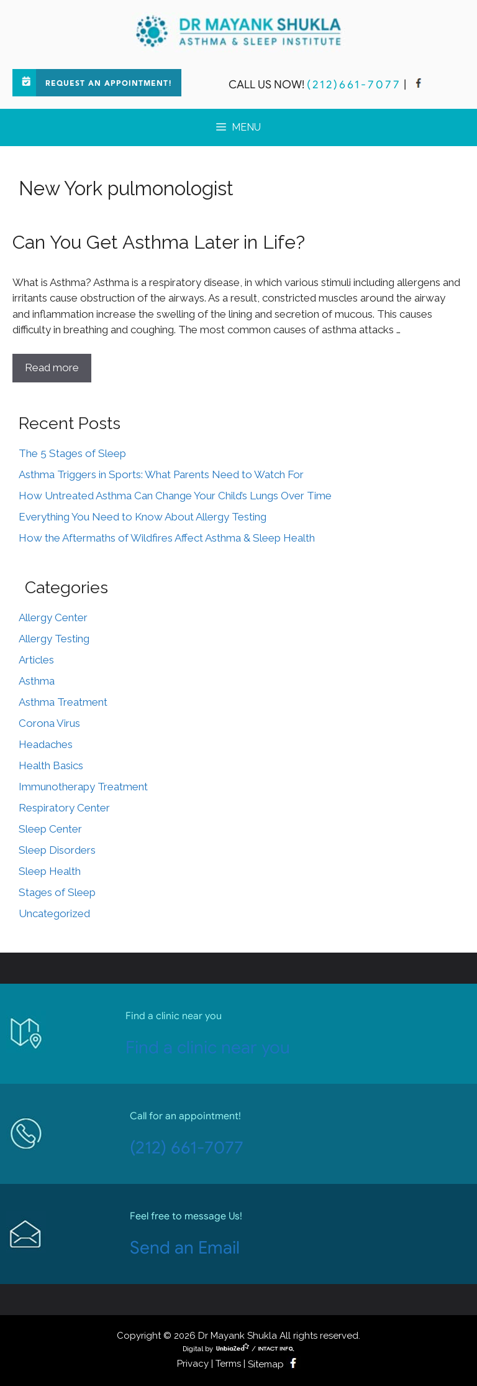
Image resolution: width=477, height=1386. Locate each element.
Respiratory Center (64, 808)
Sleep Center (50, 829)
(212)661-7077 (354, 84)
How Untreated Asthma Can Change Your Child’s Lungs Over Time (175, 495)
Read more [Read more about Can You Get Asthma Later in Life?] (52, 367)
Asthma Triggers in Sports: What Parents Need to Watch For (161, 474)
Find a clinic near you (207, 1047)
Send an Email (185, 1248)
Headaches (46, 744)
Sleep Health (50, 871)
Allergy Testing (54, 638)
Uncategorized (54, 913)
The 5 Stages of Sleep (72, 453)
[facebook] (419, 84)
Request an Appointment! (108, 84)
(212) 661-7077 (186, 1147)
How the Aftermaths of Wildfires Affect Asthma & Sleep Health (167, 538)
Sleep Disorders (57, 850)
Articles (36, 660)
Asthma (37, 681)
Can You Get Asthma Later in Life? (158, 242)
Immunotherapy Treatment (83, 786)
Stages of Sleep (57, 892)
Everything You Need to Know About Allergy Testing (142, 517)
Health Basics (51, 765)
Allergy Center (53, 617)
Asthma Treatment (63, 702)
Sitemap (266, 1364)
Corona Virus (49, 723)
